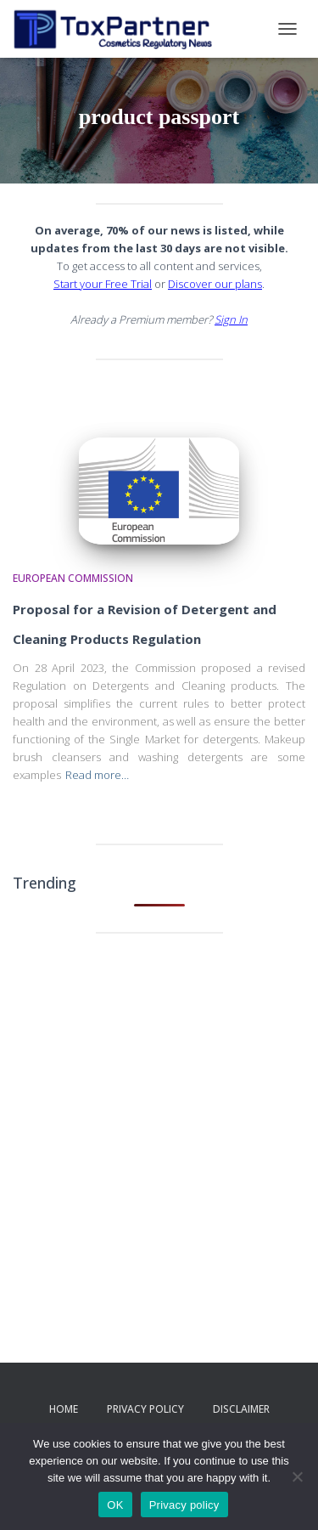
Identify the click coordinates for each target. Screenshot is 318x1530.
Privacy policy (184, 1505)
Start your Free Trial (102, 283)
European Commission (73, 578)
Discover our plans (215, 283)
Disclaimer (241, 1409)
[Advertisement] (159, 1118)
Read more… (97, 774)
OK (115, 1505)
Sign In (231, 319)
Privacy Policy (145, 1409)
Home (63, 1409)
